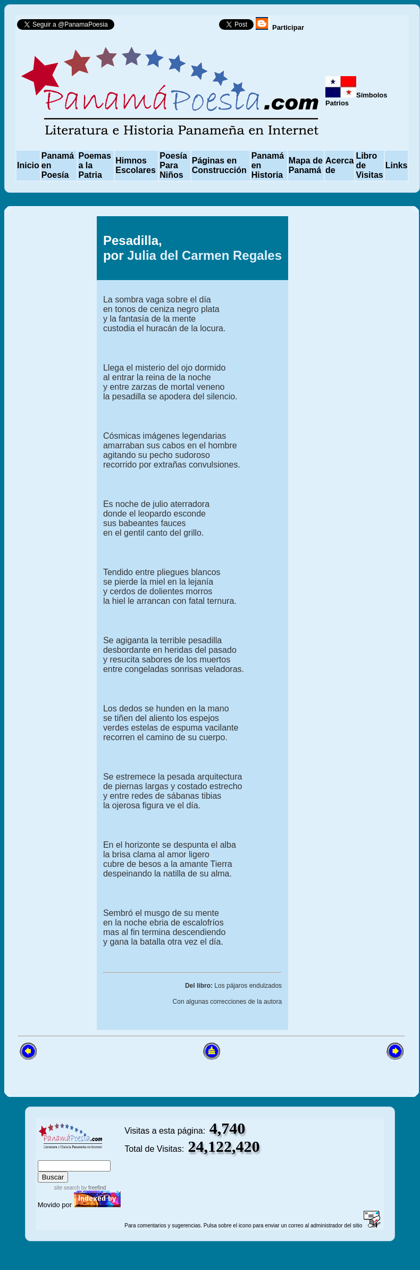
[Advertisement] (351, 463)
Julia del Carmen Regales (204, 255)
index (48, 1155)
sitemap (72, 1155)
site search (67, 1188)
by (93, 1188)
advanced (106, 1155)
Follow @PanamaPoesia (169, 26)
